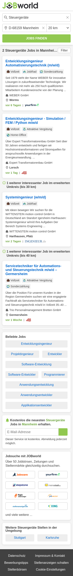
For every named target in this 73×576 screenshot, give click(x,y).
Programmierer (54, 374)
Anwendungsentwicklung (36, 384)
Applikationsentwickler (36, 405)
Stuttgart (20, 537)
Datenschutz (17, 555)
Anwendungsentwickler (37, 395)
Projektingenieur (22, 354)
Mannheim (48, 50)
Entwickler (55, 354)
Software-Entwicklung (37, 364)
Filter (64, 50)
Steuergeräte (15, 50)
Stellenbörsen (17, 569)
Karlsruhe (52, 537)
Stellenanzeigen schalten (51, 562)
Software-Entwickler (22, 374)
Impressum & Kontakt (50, 555)
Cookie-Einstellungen (50, 569)
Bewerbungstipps (16, 562)
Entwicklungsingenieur (36, 343)
